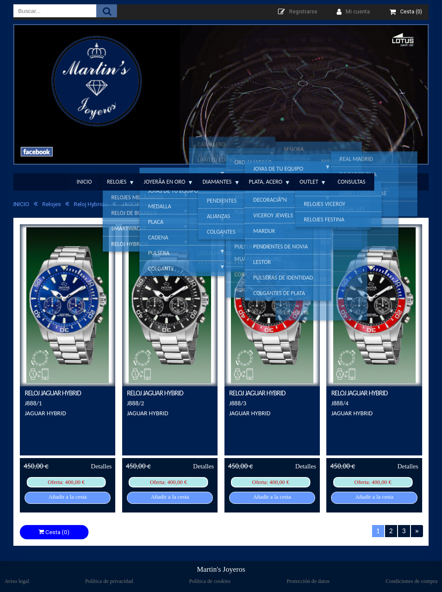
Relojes (116, 181)
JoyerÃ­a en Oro (164, 181)
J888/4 (339, 403)
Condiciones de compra (411, 581)
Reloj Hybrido (86, 204)
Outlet (309, 181)
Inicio (84, 181)
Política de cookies (209, 581)
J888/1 (33, 403)
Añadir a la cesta (68, 496)
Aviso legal (16, 581)
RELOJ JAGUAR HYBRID (53, 392)
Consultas (351, 181)
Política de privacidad (109, 581)
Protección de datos (308, 581)
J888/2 (135, 403)
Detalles (101, 466)
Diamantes (216, 181)
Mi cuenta (358, 12)
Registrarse (303, 12)
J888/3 (237, 403)
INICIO (21, 204)
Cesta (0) (53, 532)
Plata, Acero (265, 181)
